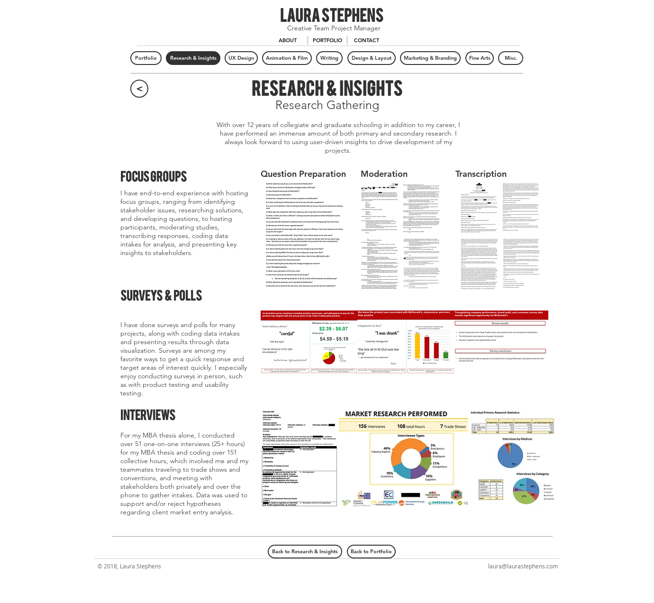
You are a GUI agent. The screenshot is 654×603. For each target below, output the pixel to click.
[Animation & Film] (287, 58)
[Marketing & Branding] (430, 58)
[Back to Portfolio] (371, 551)
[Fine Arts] (479, 58)
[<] (139, 89)
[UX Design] (241, 58)
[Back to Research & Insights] (305, 551)
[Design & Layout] (371, 58)
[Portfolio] (146, 58)
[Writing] (329, 58)
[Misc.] (510, 58)
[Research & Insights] (193, 58)
